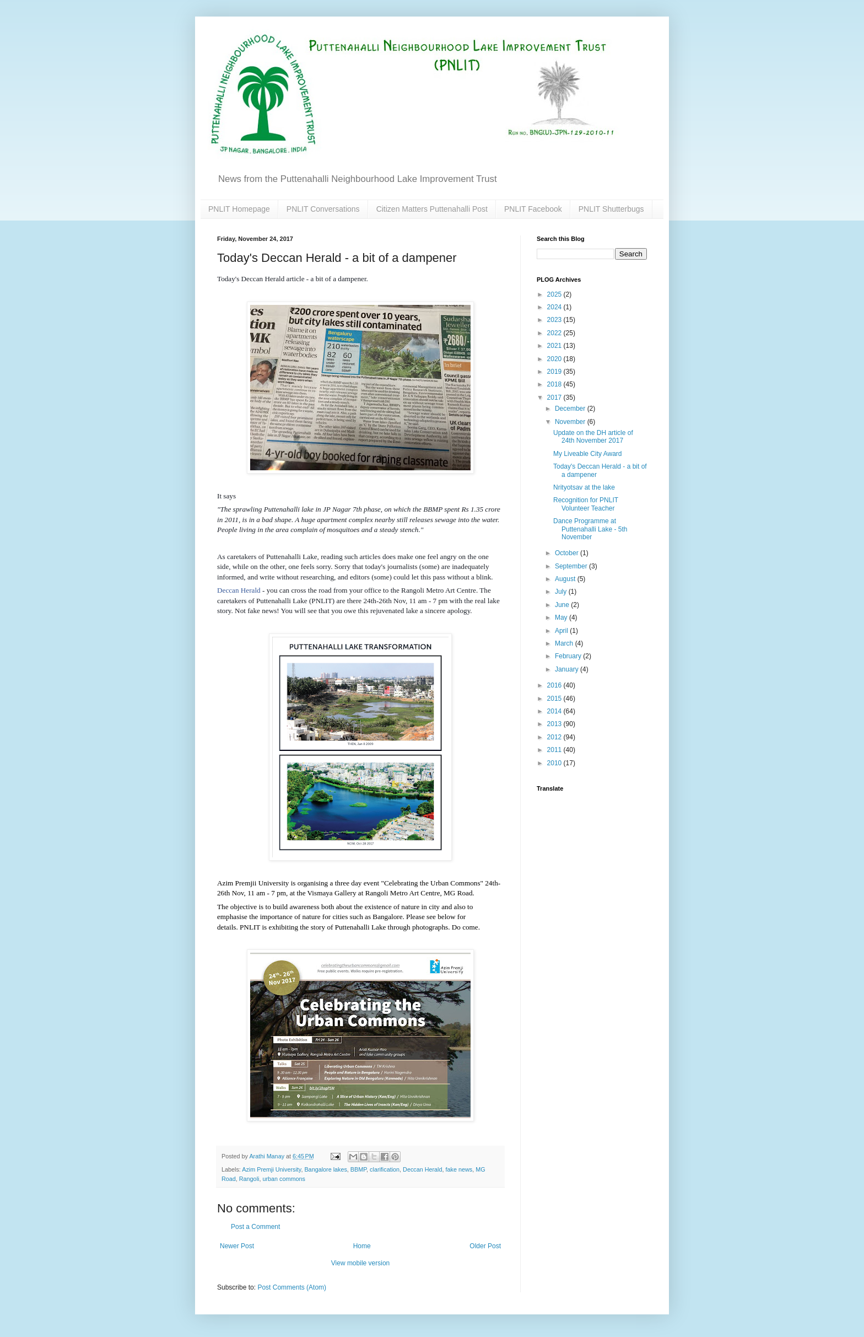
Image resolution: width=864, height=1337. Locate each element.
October (567, 553)
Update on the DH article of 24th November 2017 (593, 436)
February (569, 656)
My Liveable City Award (587, 454)
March (565, 643)
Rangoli (249, 1178)
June (563, 605)
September (572, 566)
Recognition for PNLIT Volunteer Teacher (585, 504)
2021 (555, 346)
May (562, 617)
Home (362, 1246)
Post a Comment (255, 1227)
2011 (555, 750)
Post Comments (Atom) (291, 1287)
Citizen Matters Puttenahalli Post (432, 209)
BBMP (358, 1169)
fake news (459, 1169)
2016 (555, 685)
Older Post (485, 1246)
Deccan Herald (239, 590)
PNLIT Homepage (239, 209)
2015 (555, 698)
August (566, 579)
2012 (555, 737)
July (562, 591)
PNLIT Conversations (323, 209)
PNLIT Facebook (533, 209)
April (562, 631)
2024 (555, 307)
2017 (555, 397)
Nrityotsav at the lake (584, 487)
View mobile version (360, 1263)
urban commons (283, 1178)
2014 (555, 711)
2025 (555, 294)
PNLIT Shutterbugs (611, 209)
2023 (555, 320)
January (567, 669)
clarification (384, 1169)
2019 (555, 371)
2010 (555, 763)
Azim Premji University (271, 1169)
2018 (555, 384)
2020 (555, 359)
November (571, 422)
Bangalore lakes (325, 1169)
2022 (555, 333)
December (571, 408)
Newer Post (237, 1246)
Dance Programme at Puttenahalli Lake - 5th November (590, 529)
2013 (555, 724)
